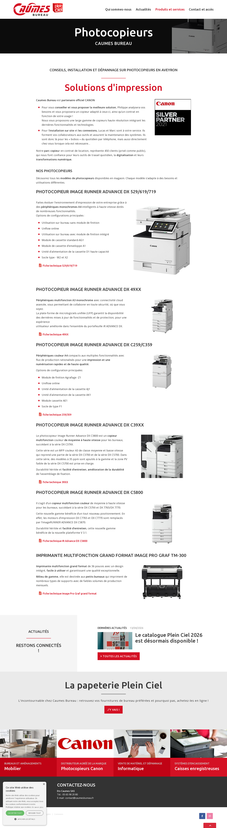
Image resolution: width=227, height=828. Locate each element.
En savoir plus (37, 807)
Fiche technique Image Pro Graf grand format (70, 593)
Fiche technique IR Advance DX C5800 (65, 540)
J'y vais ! (113, 709)
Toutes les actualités (120, 656)
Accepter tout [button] (15, 813)
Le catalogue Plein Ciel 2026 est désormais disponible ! (168, 638)
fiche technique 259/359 (57, 414)
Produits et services (170, 9)
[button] (24, 819)
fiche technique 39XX (55, 482)
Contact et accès (201, 9)
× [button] (44, 784)
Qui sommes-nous (118, 9)
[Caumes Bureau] (38, 9)
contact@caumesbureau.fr (79, 798)
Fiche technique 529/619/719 (60, 265)
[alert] (24, 803)
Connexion (58, 814)
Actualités (143, 9)
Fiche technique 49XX (55, 334)
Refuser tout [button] (35, 813)
